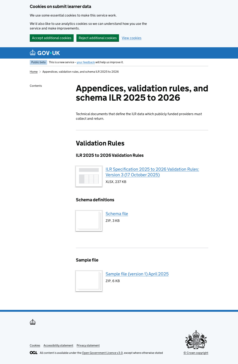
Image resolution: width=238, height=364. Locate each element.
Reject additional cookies (98, 38)
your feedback (86, 62)
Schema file (117, 213)
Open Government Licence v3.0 (102, 353)
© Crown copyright (196, 353)
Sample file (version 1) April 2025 (137, 274)
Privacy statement (88, 345)
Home (34, 71)
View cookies (131, 38)
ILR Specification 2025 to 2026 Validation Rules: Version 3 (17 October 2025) (152, 171)
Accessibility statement (58, 345)
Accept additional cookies (51, 38)
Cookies (35, 345)
